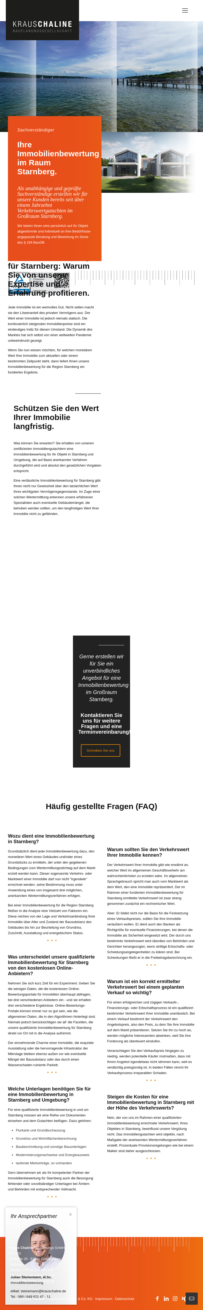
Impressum (103, 1299)
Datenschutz (124, 1299)
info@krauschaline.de (37, 1281)
